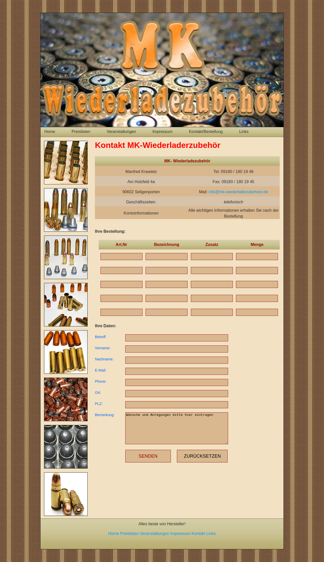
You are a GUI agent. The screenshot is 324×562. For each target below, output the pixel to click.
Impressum (162, 131)
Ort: (98, 393)
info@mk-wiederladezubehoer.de (238, 192)
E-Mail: (100, 370)
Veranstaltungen (121, 131)
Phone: (101, 381)
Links (244, 131)
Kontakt (198, 533)
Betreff (100, 337)
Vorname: (103, 348)
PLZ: (99, 404)
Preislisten (81, 131)
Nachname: (104, 359)
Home (49, 131)
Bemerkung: (105, 415)
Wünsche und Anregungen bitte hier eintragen (176, 428)
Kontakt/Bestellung (205, 131)
